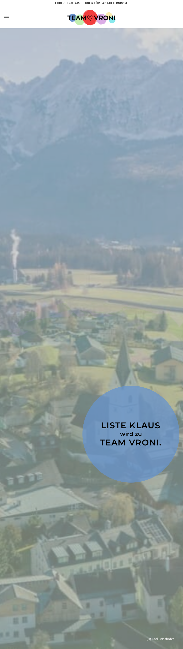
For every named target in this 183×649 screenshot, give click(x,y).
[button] (6, 17)
